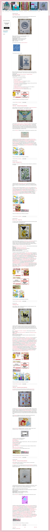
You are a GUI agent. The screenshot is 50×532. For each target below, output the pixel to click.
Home (3, 11)
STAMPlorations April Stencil (16, 262)
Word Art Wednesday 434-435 (16, 448)
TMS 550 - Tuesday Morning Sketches (19, 460)
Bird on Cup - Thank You (17, 219)
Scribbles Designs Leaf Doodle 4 (22, 183)
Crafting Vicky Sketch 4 (24, 42)
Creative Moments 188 (33, 509)
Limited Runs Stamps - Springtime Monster (23, 123)
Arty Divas (13, 254)
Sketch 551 (16, 428)
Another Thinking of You (17, 162)
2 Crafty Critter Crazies (28, 252)
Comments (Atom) (18, 528)
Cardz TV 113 (18, 188)
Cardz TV (33, 506)
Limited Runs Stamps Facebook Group (19, 124)
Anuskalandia (14, 463)
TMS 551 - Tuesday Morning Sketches (19, 387)
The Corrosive (16, 263)
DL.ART (19, 141)
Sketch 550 (16, 494)
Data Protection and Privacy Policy (32, 11)
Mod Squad (34, 259)
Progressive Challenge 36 (27, 124)
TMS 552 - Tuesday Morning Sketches (19, 105)
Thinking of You (15, 304)
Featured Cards (21, 11)
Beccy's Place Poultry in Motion (20, 408)
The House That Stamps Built (25, 263)
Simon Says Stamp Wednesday (26, 260)
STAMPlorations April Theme (17, 191)
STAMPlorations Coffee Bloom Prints (21, 247)
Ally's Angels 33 (22, 253)
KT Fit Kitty (9, 3)
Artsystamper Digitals (28, 187)
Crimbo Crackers (32, 510)
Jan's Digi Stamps (31, 143)
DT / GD (17, 11)
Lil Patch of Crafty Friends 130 (26, 259)
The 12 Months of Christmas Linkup (26, 514)
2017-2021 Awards (12, 11)
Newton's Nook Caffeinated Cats (27, 410)
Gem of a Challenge (23, 258)
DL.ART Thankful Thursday (27, 511)
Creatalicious (21, 509)
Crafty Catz (23, 188)
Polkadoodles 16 (17, 260)
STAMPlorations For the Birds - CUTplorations (20, 330)
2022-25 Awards (7, 11)
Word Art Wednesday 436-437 (18, 88)
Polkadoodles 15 (16, 513)
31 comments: (19, 102)
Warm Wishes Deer (16, 14)
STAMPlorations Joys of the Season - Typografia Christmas (24, 74)
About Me (39, 11)
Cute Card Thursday (27, 140)
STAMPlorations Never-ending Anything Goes (30, 262)
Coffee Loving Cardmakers (27, 254)
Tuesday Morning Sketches (32, 107)
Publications (25, 11)
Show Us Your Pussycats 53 (24, 513)
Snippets (16, 415)
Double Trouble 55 (16, 142)
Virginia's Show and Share (16, 193)
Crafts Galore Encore (15, 443)
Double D (27, 141)
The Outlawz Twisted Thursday (25, 265)
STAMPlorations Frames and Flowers (21, 248)
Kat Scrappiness (14, 259)
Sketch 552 (16, 130)
